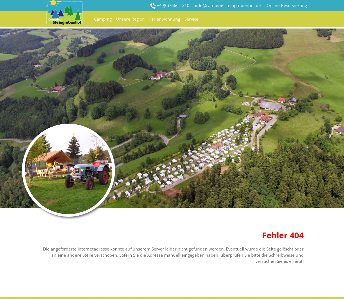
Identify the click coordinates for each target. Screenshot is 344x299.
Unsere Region (130, 19)
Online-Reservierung (287, 5)
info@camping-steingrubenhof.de (228, 5)
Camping (103, 19)
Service (191, 19)
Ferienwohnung (164, 19)
